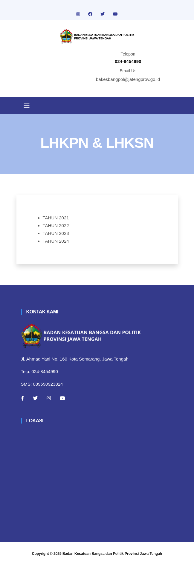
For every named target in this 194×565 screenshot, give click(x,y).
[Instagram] (49, 398)
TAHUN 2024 (56, 241)
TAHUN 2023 (56, 233)
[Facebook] (22, 398)
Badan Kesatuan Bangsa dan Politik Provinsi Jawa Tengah (112, 554)
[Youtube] (62, 398)
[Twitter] (35, 398)
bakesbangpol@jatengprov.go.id (128, 79)
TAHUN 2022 (56, 225)
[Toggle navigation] (26, 105)
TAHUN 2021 (56, 217)
